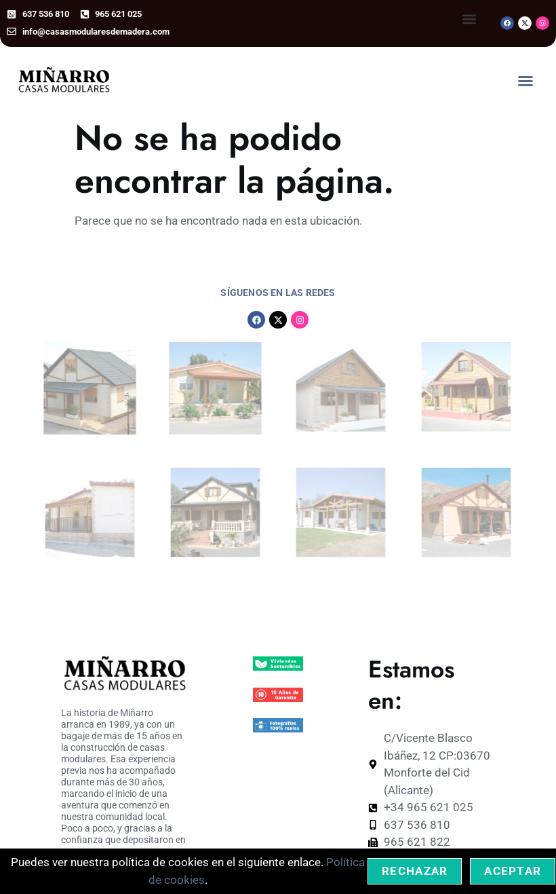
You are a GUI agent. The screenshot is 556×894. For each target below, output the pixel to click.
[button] (469, 19)
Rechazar (415, 871)
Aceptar (512, 871)
